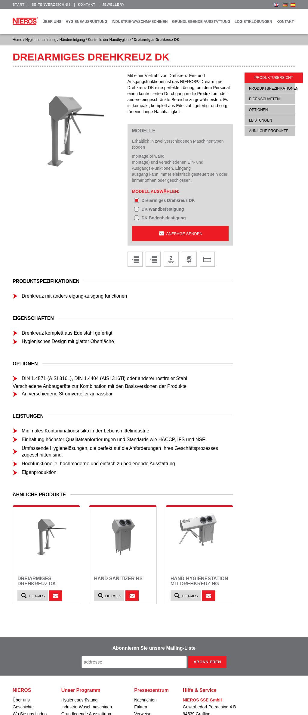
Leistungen (260, 120)
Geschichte (23, 706)
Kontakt (86, 4)
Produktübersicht (273, 78)
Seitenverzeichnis (51, 4)
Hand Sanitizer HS (118, 578)
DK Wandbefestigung (162, 209)
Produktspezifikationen (273, 88)
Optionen (258, 110)
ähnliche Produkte (268, 131)
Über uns (21, 700)
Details (32, 596)
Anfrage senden (180, 233)
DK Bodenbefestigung (163, 217)
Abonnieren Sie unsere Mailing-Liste (154, 648)
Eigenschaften (264, 99)
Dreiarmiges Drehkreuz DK (168, 200)
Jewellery (113, 4)
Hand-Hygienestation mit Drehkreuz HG (199, 581)
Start (19, 4)
